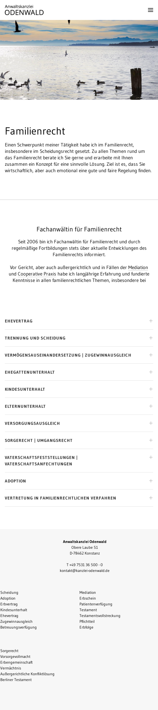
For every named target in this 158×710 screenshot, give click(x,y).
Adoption (8, 598)
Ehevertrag (9, 615)
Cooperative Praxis (37, 274)
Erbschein (87, 598)
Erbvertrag (9, 604)
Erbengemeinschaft (16, 662)
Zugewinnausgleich (16, 621)
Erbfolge (86, 627)
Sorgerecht (9, 650)
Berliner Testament (16, 679)
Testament (88, 609)
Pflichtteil (87, 621)
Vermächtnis (10, 668)
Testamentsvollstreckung (100, 615)
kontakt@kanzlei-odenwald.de (85, 570)
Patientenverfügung (95, 604)
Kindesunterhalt (13, 609)
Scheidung (9, 592)
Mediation (138, 267)
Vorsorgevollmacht (15, 656)
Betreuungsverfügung (18, 627)
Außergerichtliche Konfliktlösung (27, 673)
